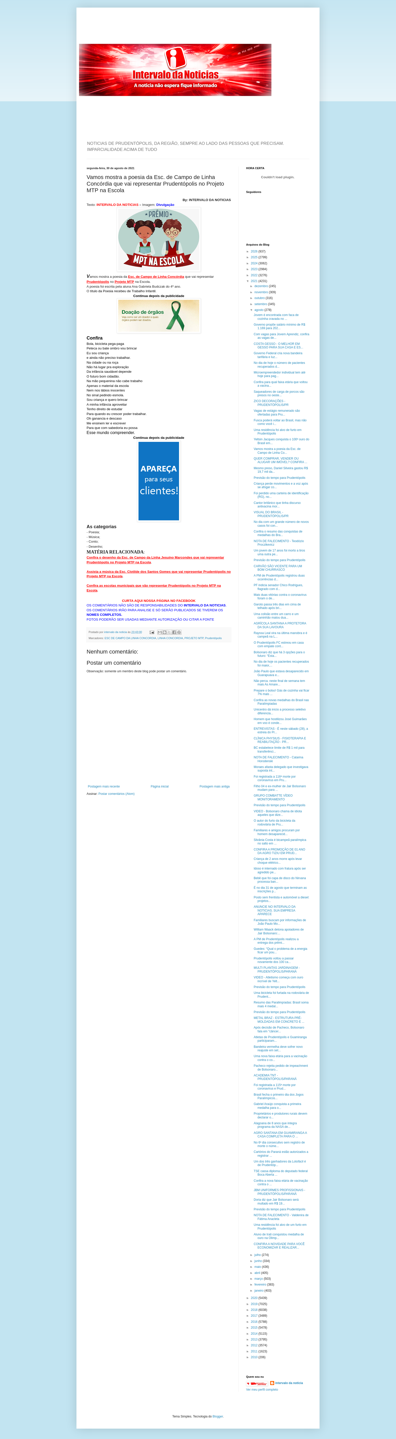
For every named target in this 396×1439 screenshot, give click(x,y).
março (259, 1278)
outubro (260, 298)
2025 (255, 257)
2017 (255, 1315)
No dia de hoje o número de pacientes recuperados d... (279, 364)
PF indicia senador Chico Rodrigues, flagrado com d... (278, 586)
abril (257, 1273)
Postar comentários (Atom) (116, 794)
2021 (255, 281)
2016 (255, 1322)
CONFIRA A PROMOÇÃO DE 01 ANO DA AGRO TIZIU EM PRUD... (279, 851)
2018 (255, 1310)
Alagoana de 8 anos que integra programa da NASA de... (275, 1125)
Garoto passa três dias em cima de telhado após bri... (277, 606)
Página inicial (160, 786)
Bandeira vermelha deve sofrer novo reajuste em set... (278, 1048)
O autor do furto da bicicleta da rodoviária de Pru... (274, 822)
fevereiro (260, 1284)
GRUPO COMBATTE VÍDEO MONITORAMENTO (273, 797)
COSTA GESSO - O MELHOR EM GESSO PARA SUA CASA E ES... (278, 345)
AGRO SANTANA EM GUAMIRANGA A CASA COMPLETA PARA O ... (280, 1134)
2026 (255, 251)
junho (258, 1261)
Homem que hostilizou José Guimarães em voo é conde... (280, 720)
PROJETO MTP (194, 638)
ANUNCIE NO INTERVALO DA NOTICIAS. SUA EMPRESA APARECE (274, 910)
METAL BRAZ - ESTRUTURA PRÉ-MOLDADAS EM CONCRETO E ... (279, 1019)
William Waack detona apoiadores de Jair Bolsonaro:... (279, 931)
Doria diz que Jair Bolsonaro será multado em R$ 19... (276, 1201)
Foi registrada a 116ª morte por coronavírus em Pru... (275, 778)
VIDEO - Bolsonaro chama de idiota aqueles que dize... (278, 813)
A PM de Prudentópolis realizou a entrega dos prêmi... (276, 940)
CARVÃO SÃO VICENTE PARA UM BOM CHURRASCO (278, 567)
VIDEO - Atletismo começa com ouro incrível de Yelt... (278, 979)
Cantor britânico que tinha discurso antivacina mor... (277, 504)
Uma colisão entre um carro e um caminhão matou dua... (276, 615)
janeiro (259, 1290)
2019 (255, 1304)
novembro (261, 292)
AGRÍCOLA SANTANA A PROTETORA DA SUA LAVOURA (280, 625)
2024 (255, 263)
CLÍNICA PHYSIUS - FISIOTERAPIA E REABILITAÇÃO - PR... (280, 740)
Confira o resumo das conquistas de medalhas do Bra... (278, 533)
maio (258, 1267)
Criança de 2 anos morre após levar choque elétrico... (278, 860)
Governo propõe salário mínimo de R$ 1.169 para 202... (279, 326)
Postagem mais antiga (215, 786)
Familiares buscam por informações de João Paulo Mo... (280, 921)
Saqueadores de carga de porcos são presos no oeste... (279, 393)
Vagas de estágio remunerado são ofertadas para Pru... (277, 412)
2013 (255, 1339)
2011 (255, 1351)
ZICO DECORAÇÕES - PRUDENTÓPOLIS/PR (271, 402)
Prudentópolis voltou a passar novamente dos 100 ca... (274, 960)
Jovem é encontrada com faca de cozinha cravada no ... (276, 316)
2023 (255, 269)
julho (258, 1255)
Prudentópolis (213, 638)
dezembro (261, 286)
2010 (255, 1357)
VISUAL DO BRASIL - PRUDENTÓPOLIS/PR (271, 514)
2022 (255, 275)
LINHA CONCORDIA (170, 638)
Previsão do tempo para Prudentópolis (279, 478)
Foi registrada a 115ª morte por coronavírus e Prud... (275, 1086)
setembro (261, 304)
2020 (255, 1298)
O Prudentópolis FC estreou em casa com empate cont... (279, 644)
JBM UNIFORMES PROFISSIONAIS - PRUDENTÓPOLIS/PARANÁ (279, 1191)
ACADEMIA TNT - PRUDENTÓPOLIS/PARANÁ (275, 1077)
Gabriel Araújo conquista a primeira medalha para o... (277, 1105)
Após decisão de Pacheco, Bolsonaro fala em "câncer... (279, 1029)
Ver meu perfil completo (262, 1389)
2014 (255, 1333)
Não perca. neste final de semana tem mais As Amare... (279, 682)
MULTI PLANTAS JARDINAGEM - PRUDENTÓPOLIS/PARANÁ (277, 969)
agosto (259, 310)
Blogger (218, 1416)
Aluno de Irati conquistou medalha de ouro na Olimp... (279, 1236)
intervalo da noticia (116, 632)
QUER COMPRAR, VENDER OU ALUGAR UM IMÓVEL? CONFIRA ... (280, 460)
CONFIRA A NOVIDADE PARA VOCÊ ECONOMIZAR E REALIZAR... (279, 1245)
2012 (255, 1345)
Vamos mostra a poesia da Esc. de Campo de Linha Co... (277, 450)
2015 (255, 1327)
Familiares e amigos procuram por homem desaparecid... (277, 832)
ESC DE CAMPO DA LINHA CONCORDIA (130, 638)
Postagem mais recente (104, 786)
